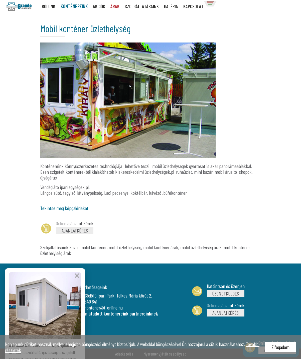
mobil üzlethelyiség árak (201, 247)
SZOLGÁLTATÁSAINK (142, 6)
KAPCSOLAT (193, 6)
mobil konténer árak (160, 247)
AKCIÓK (99, 6)
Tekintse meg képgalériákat (64, 208)
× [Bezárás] (77, 290)
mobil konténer (93, 247)
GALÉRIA (171, 6)
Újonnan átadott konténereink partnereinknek (115, 313)
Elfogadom (280, 347)
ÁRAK (114, 6)
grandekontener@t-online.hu (98, 307)
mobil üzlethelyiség (125, 247)
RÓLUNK (48, 6)
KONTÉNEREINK (74, 6)
